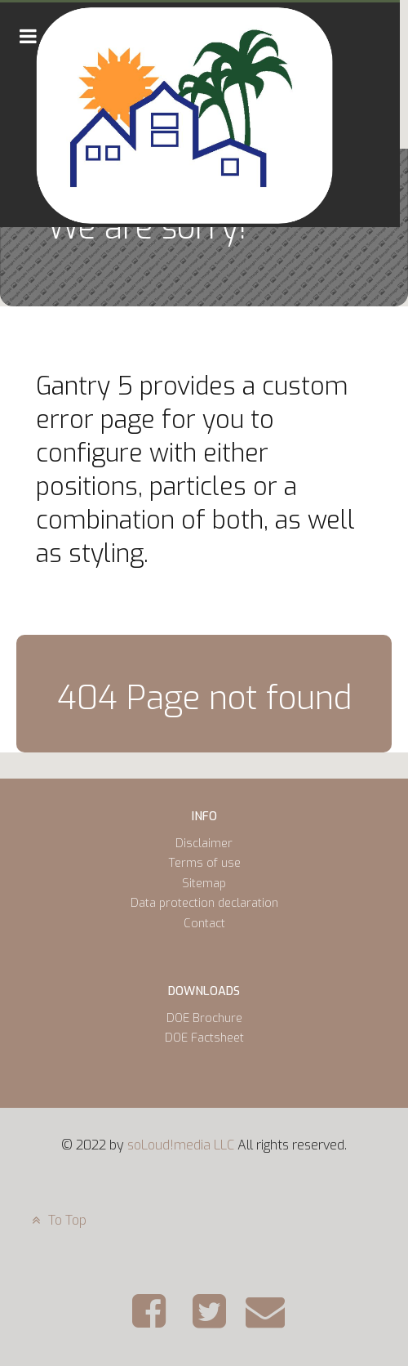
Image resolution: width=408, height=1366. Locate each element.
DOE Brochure (204, 1018)
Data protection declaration (204, 903)
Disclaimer (204, 843)
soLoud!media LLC (180, 1145)
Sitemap (204, 883)
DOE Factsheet (204, 1038)
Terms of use (204, 863)
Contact (204, 923)
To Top (57, 1220)
